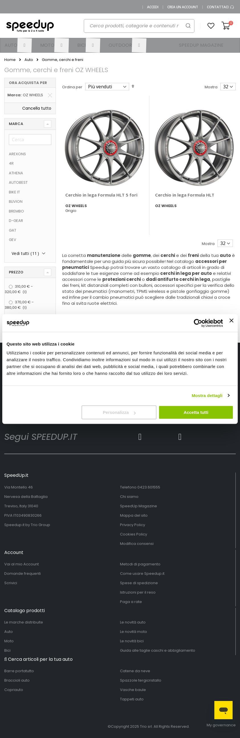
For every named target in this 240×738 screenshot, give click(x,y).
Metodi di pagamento (140, 564)
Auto (29, 60)
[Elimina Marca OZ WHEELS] (50, 95)
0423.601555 (148, 487)
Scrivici (10, 583)
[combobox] (136, 27)
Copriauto (13, 689)
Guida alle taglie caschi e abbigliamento (157, 650)
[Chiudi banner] (231, 323)
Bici (7, 650)
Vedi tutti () (25, 253)
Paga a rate (131, 601)
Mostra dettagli (207, 395)
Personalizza (119, 412)
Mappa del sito (134, 515)
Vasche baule (133, 689)
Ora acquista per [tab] (28, 82)
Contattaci (220, 7)
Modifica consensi (137, 543)
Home (10, 59)
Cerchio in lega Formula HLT (184, 195)
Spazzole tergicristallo (140, 680)
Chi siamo (129, 496)
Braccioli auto (17, 680)
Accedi (152, 7)
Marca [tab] (16, 123)
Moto (9, 641)
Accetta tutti (196, 412)
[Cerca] (30, 139)
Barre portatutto (19, 671)
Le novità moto (133, 631)
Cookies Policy (133, 534)
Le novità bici (132, 641)
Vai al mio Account (21, 564)
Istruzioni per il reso (138, 592)
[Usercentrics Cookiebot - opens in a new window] (198, 323)
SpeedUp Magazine (138, 506)
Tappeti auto (132, 699)
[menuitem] (18, 45)
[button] (211, 26)
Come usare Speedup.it (142, 573)
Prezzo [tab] (16, 272)
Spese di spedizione (139, 583)
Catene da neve (135, 671)
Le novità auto (133, 622)
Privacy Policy (132, 525)
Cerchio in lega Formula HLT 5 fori (101, 195)
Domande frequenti (22, 573)
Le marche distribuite (23, 622)
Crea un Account (182, 7)
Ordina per (72, 87)
